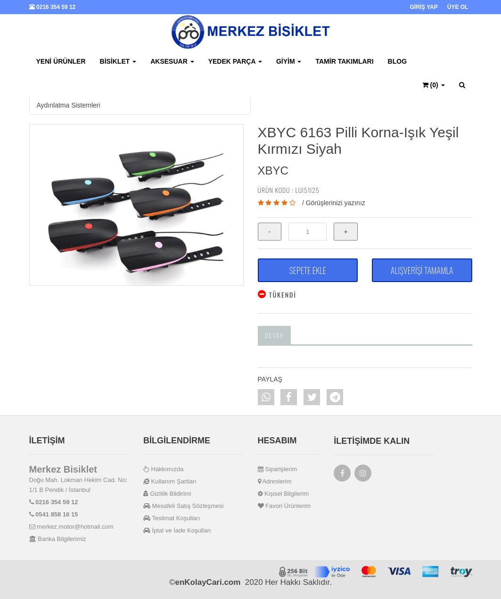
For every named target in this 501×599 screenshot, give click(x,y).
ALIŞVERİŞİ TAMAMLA (422, 270)
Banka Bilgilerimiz (57, 538)
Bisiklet (118, 61)
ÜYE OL (457, 7)
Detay (274, 335)
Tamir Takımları (344, 61)
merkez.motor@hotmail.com (71, 526)
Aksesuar (172, 61)
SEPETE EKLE (307, 270)
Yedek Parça (235, 61)
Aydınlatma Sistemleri (68, 105)
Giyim (289, 61)
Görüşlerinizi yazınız (335, 203)
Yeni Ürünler (61, 61)
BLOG (397, 61)
